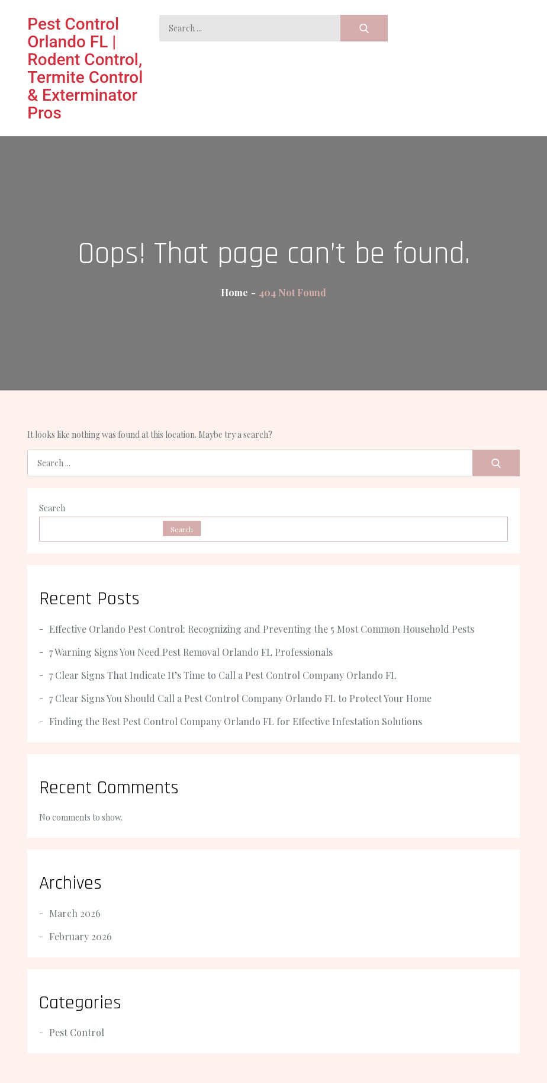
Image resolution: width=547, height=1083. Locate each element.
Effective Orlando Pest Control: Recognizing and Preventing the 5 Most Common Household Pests (261, 629)
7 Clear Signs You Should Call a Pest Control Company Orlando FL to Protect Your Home (240, 698)
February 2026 (80, 936)
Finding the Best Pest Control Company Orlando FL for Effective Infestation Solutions (235, 721)
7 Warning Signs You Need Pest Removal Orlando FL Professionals (191, 652)
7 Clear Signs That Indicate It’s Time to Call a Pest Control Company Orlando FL (223, 675)
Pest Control (76, 1032)
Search (52, 508)
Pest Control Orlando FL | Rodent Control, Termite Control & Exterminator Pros (85, 68)
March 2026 (75, 913)
